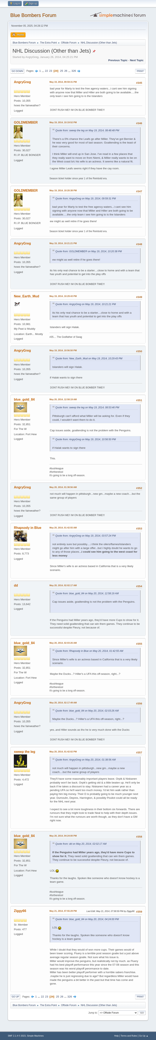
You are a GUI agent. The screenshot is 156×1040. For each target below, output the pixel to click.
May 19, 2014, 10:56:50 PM (63, 350)
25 (61, 70)
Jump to (92, 1012)
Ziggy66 (20, 911)
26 (65, 70)
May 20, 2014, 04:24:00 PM (63, 836)
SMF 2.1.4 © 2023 (17, 1036)
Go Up (15, 996)
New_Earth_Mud (26, 296)
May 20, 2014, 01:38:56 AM (63, 487)
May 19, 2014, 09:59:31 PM (63, 82)
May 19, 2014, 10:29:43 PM (63, 296)
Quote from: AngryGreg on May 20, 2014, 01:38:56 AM (85, 759)
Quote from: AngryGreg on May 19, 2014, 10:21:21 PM (85, 304)
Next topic (136, 60)
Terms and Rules (129, 1036)
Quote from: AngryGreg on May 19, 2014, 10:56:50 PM (85, 439)
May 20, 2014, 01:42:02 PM (63, 751)
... (43, 70)
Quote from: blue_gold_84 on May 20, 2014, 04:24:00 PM (87, 919)
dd (16, 585)
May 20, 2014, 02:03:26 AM (63, 643)
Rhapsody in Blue (27, 527)
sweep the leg (24, 751)
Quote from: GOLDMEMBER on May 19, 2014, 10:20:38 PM (88, 251)
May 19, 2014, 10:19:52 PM (63, 122)
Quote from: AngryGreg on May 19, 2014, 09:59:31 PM (85, 198)
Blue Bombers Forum (33, 15)
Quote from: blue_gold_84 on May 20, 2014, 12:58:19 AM (87, 593)
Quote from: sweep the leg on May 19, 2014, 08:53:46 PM (87, 407)
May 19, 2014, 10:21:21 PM (63, 243)
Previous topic (118, 60)
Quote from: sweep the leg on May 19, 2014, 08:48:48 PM (87, 130)
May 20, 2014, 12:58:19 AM (63, 399)
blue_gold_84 (24, 399)
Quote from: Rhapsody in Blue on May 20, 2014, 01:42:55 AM (89, 651)
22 (46, 70)
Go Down (17, 71)
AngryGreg (22, 82)
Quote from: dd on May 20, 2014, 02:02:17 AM (80, 843)
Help (116, 1036)
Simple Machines (35, 1036)
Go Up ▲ (143, 1036)
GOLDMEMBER (26, 122)
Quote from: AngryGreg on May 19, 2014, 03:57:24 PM (85, 535)
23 (50, 70)
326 (74, 70)
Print (140, 71)
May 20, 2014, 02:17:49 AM (63, 702)
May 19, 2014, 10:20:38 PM (63, 190)
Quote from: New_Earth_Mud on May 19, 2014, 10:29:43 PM (88, 358)
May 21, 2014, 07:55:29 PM (63, 911)
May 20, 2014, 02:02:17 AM (63, 585)
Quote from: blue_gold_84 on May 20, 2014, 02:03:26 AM (87, 710)
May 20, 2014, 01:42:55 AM (63, 527)
